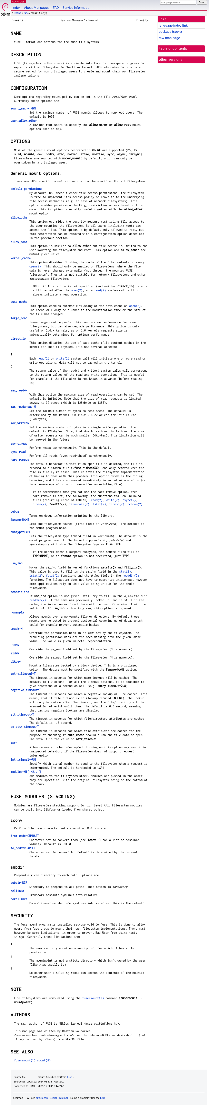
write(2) (62, 358)
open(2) (35, 266)
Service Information (76, 8)
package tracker (170, 32)
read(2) (100, 290)
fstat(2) (99, 504)
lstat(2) (36, 575)
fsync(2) (129, 500)
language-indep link (173, 25)
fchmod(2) (116, 504)
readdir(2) (130, 575)
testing (17, 13)
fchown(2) (135, 504)
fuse (26, 13)
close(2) (39, 504)
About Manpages (36, 8)
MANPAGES (18, 1)
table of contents (173, 48)
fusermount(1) (93, 998)
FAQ (56, 8)
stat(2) (125, 571)
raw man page (169, 38)
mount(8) (44, 1060)
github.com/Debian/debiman (52, 1098)
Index (16, 8)
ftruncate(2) (79, 504)
